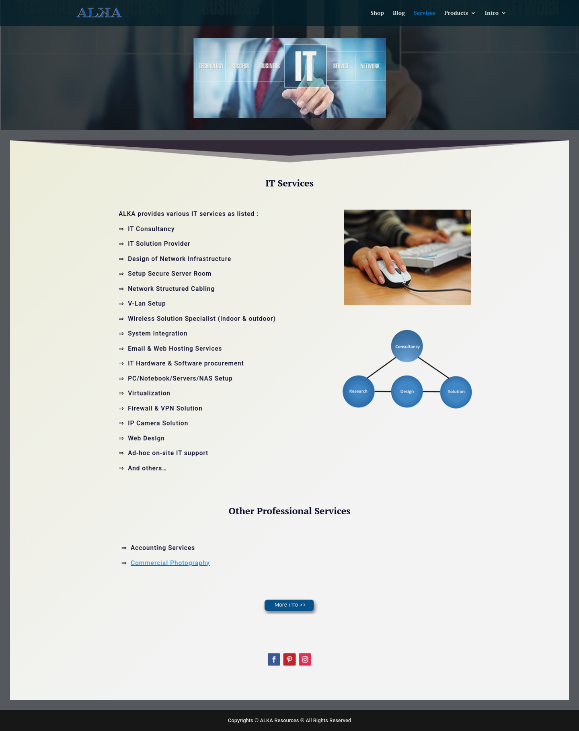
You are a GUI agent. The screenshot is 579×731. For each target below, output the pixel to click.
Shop (377, 13)
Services (424, 13)
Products (456, 13)
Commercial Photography (180, 550)
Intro (492, 13)
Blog (399, 13)
